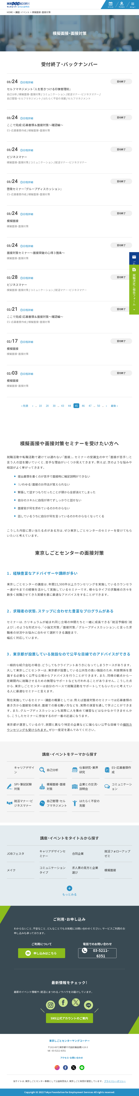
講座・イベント (22, 12)
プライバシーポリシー (115, 1081)
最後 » (114, 406)
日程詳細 (28, 82)
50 (98, 406)
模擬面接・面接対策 (30, 94)
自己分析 (12, 94)
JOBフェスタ (15, 853)
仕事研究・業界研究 (88, 769)
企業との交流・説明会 (88, 786)
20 (47, 406)
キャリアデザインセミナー (52, 853)
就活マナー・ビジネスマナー (83, 94)
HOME (10, 12)
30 (54, 406)
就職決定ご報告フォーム (134, 289)
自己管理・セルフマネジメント (24, 98)
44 (69, 406)
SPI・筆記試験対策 (23, 786)
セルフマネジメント (79, 98)
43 (62, 406)
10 (40, 406)
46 (83, 406)
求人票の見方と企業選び (85, 870)
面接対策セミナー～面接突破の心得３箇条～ (36, 252)
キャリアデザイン (24, 769)
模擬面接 (12, 221)
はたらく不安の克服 (54, 98)
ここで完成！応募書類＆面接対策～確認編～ (35, 125)
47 (90, 406)
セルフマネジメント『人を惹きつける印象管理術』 (39, 89)
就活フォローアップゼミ (117, 853)
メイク (11, 870)
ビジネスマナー (17, 157)
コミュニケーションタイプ (52, 870)
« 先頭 (24, 406)
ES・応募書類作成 (16, 130)
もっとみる (69, 894)
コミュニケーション (54, 94)
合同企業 (78, 853)
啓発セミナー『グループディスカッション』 (34, 189)
